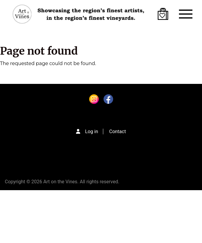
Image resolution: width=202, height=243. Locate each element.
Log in (91, 131)
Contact (117, 131)
